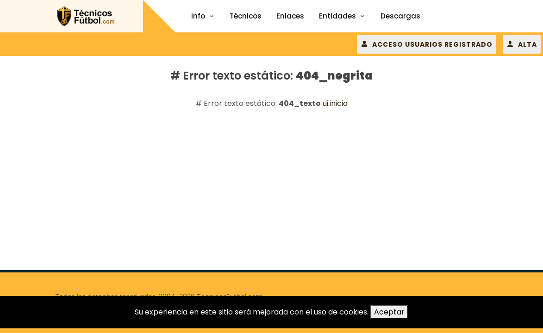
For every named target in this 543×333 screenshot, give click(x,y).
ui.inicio (335, 103)
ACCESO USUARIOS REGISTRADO (427, 43)
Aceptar (389, 312)
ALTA (521, 43)
